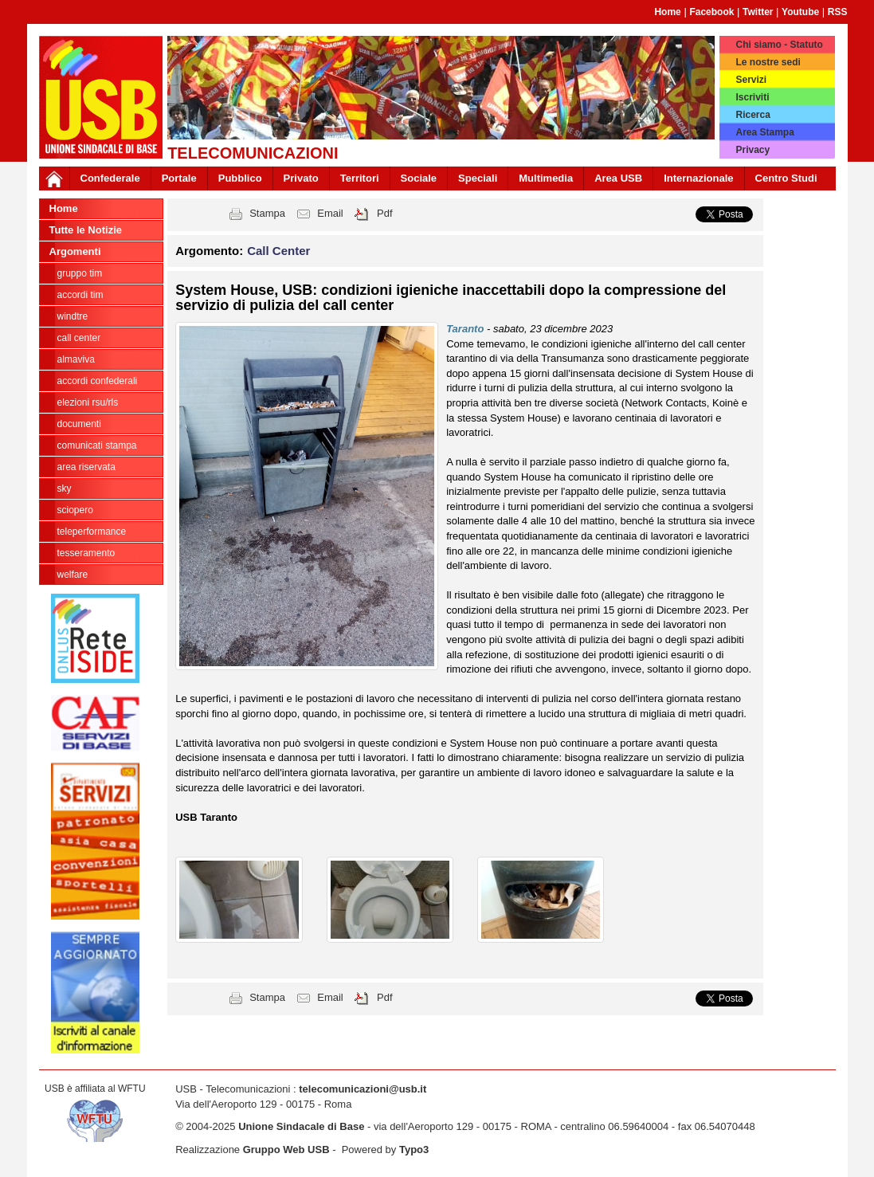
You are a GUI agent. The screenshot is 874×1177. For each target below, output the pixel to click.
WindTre (72, 316)
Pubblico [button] (240, 178)
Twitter (758, 12)
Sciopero (75, 510)
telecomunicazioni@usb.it (362, 1089)
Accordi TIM (80, 294)
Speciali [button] (477, 178)
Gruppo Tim (80, 273)
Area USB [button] (618, 178)
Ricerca (752, 114)
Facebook (711, 12)
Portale (179, 178)
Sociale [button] (419, 178)
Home (667, 12)
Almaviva (76, 359)
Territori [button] (359, 178)
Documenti (79, 424)
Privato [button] (301, 178)
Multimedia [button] (546, 178)
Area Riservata (86, 467)
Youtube (800, 12)
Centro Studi (786, 178)
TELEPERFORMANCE (92, 531)
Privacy (752, 149)
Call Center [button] (278, 250)
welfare (72, 574)
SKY (64, 488)
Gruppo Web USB (286, 1149)
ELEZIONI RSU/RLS (88, 402)
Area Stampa (764, 132)
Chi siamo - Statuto (778, 44)
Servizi (750, 79)
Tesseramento (86, 553)
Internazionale (698, 178)
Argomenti (75, 251)
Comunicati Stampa (97, 445)
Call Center (79, 337)
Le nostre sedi (767, 62)
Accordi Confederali (97, 380)
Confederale (110, 178)
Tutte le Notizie (85, 230)
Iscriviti (752, 97)
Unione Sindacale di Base (301, 1126)
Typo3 (414, 1149)
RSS (838, 12)
